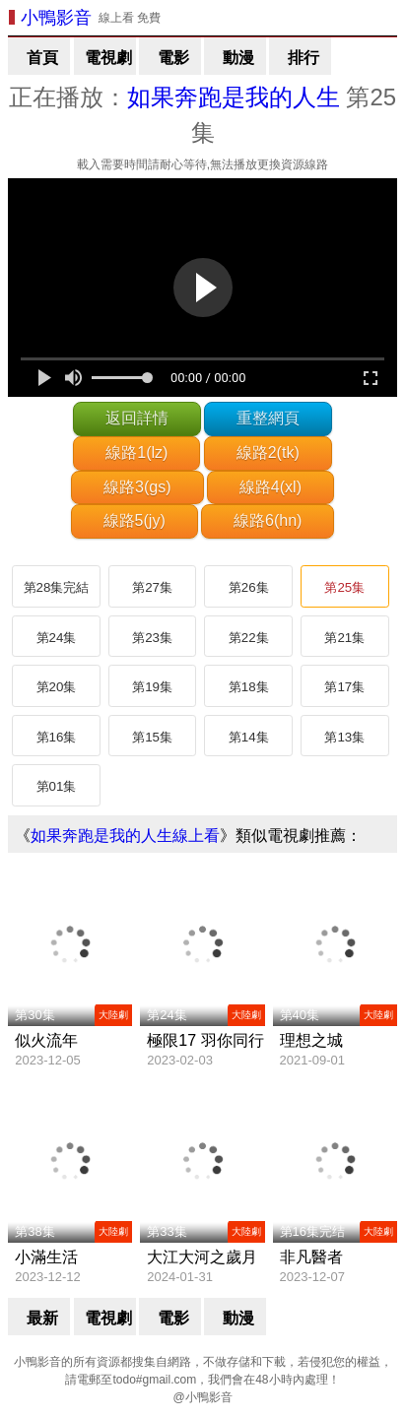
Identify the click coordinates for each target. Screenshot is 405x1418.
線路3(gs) (136, 487)
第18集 (249, 686)
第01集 (56, 786)
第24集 (56, 637)
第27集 (152, 587)
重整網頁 (268, 418)
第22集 (249, 637)
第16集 (56, 737)
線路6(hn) (268, 520)
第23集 (152, 637)
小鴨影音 (56, 18)
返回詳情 (137, 418)
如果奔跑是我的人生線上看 (125, 835)
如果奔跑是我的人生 (233, 97)
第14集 (249, 737)
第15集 (152, 737)
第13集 (344, 737)
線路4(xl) (270, 487)
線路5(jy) (134, 520)
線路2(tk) (268, 452)
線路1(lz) (136, 452)
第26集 (249, 587)
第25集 (344, 587)
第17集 (344, 686)
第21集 (344, 637)
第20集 (56, 686)
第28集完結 (57, 587)
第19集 (152, 686)
